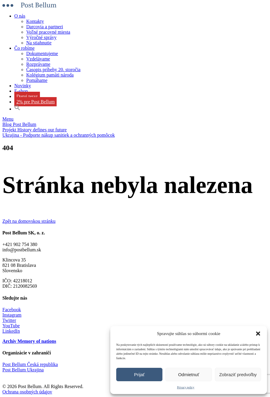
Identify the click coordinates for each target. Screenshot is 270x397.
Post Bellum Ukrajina (23, 369)
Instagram (11, 314)
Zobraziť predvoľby (238, 374)
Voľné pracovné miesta (48, 32)
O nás (19, 15)
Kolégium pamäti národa (50, 74)
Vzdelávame (38, 58)
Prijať (139, 374)
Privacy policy (185, 387)
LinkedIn (11, 331)
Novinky (22, 85)
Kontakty (35, 21)
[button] (258, 334)
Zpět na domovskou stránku (28, 221)
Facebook (11, 309)
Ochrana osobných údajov (27, 391)
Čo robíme (24, 48)
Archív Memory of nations (29, 341)
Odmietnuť (188, 374)
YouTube (11, 325)
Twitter (9, 320)
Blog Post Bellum (19, 124)
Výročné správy (41, 37)
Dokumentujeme (42, 53)
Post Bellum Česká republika (30, 364)
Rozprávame (38, 64)
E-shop (21, 91)
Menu (7, 119)
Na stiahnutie (39, 42)
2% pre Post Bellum (35, 101)
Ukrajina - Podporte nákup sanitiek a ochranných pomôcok (58, 135)
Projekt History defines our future (34, 129)
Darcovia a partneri (44, 26)
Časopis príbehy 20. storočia (53, 69)
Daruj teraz (27, 96)
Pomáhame (36, 80)
